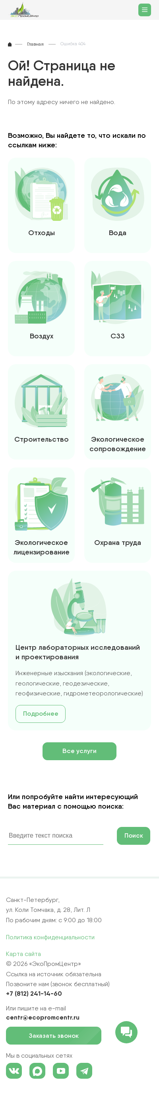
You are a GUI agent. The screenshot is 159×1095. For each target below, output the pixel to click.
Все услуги (79, 751)
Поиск (133, 835)
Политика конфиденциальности (50, 937)
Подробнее (40, 713)
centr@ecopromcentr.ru (43, 1017)
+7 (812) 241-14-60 (34, 993)
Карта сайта (23, 954)
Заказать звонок (57, 1035)
